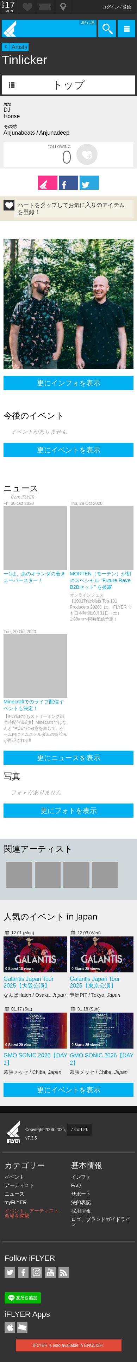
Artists (19, 47)
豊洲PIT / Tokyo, (95, 995)
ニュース (14, 1194)
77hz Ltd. (79, 1129)
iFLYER (14, 1132)
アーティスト (19, 1185)
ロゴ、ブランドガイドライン (100, 1221)
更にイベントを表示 (68, 450)
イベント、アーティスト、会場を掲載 (34, 1213)
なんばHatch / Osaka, (35, 995)
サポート (81, 1194)
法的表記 (81, 1202)
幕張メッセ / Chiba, (32, 1072)
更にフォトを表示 (69, 810)
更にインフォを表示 (68, 383)
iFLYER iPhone (10, 1327)
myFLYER (16, 1202)
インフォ (81, 1177)
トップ (68, 85)
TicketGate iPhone (22, 1327)
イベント (14, 1177)
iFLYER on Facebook (23, 1272)
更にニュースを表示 (68, 758)
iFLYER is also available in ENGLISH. (68, 1345)
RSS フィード (63, 1272)
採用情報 (81, 1211)
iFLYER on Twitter (10, 1272)
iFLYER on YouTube (50, 1272)
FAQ (76, 1185)
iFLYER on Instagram (36, 1272)
